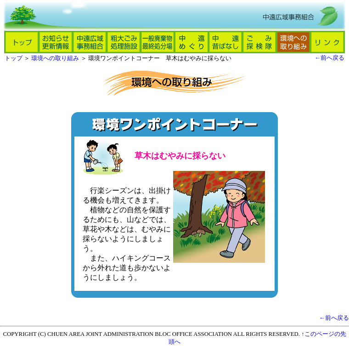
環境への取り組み (55, 58)
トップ (14, 58)
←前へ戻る (329, 58)
